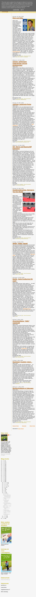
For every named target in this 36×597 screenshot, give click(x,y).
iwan (10, 435)
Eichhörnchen (17, 99)
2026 (3, 460)
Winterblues (17, 383)
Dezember (5, 482)
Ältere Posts (32, 425)
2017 (3, 471)
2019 (3, 469)
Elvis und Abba (18, 18)
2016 (3, 472)
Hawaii (16, 274)
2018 (3, 470)
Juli (4, 488)
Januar (4, 517)
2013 (3, 476)
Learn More (16, 9)
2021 (3, 466)
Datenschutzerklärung (5, 579)
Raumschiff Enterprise (21, 185)
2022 (3, 465)
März (4, 492)
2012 (3, 477)
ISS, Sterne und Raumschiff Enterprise (6, 501)
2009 (3, 481)
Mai (4, 490)
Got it (22, 9)
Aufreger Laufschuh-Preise (22, 104)
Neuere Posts (16, 425)
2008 (3, 518)
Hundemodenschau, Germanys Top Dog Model (7, 504)
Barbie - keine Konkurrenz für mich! (6, 508)
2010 (3, 480)
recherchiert (24, 348)
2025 (3, 461)
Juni (4, 489)
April (4, 491)
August (4, 487)
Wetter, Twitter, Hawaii (20, 243)
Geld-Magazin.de (16, 51)
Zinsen (23, 357)
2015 (3, 474)
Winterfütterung (23, 99)
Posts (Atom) (21, 428)
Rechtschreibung (18, 422)
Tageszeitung (24, 422)
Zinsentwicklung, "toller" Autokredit (6, 510)
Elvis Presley (20, 56)
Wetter (22, 274)
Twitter (19, 274)
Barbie (16, 316)
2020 (3, 468)
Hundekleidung (18, 238)
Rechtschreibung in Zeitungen (23, 388)
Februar (5, 516)
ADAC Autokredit (18, 357)
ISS (16, 185)
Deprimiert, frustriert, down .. (22, 362)
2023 (3, 464)
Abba (16, 56)
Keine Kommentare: (27, 98)
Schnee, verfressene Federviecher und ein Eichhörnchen (20, 63)
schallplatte (26, 56)
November (5, 483)
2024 (3, 463)
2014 (3, 475)
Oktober (5, 484)
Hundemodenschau (24, 238)
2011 (3, 479)
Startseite (24, 425)
